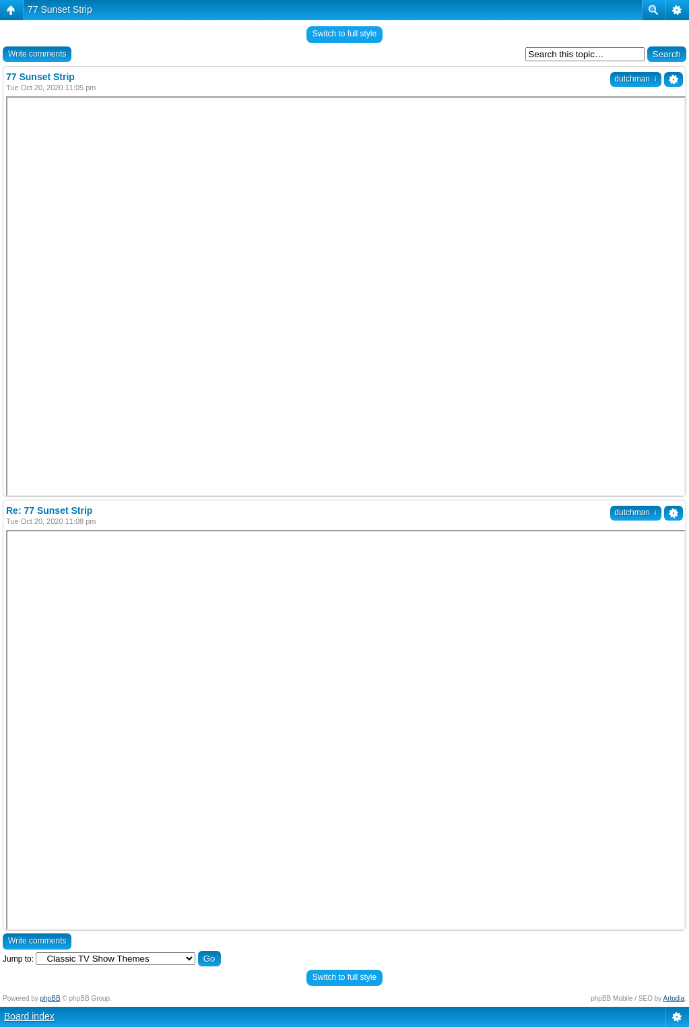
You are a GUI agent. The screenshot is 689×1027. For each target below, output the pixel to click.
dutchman (635, 79)
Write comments (37, 54)
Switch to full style (344, 33)
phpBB (50, 998)
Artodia (674, 998)
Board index (29, 1016)
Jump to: (18, 959)
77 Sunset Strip (60, 9)
